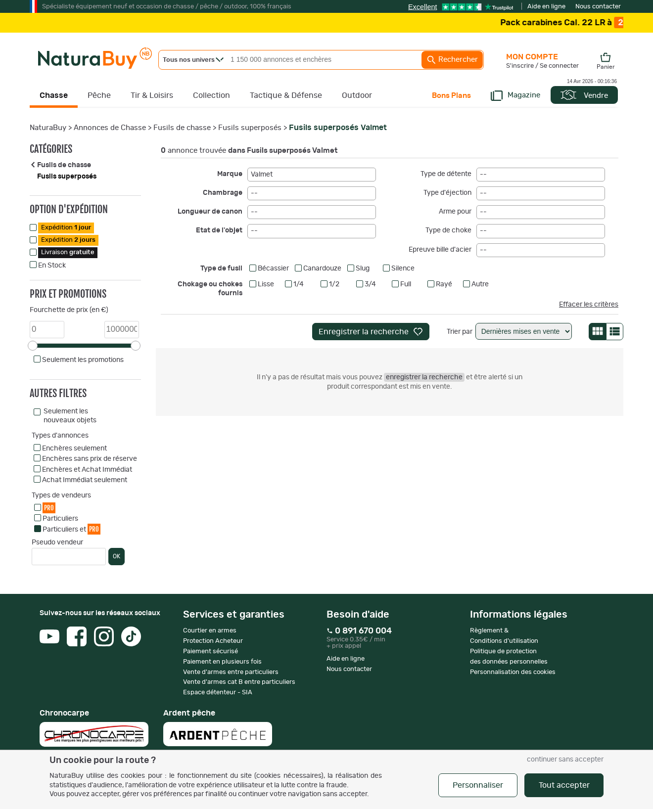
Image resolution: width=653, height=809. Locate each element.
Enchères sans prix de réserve (89, 458)
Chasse (54, 95)
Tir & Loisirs (152, 95)
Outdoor (357, 95)
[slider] (33, 346)
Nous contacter (598, 6)
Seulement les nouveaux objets (70, 416)
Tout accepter (564, 785)
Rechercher (452, 60)
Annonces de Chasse (110, 128)
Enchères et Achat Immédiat (87, 469)
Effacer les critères (588, 304)
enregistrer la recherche (424, 377)
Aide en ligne (546, 6)
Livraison (67, 252)
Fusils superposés (249, 128)
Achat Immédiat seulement (84, 480)
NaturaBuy (48, 128)
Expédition (66, 228)
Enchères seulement (74, 448)
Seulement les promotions (83, 360)
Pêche (99, 95)
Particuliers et (71, 529)
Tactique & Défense (286, 95)
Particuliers (60, 518)
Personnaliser (478, 785)
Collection (211, 95)
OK (116, 556)
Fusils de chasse (182, 128)
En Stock (52, 265)
